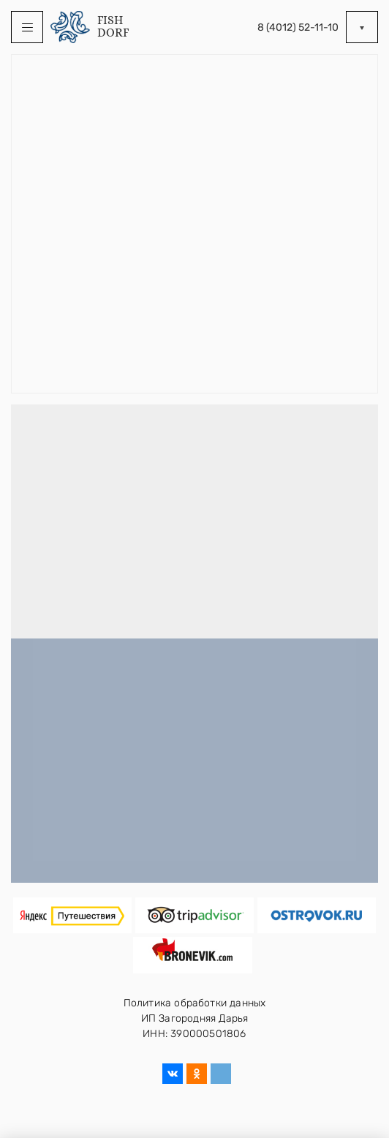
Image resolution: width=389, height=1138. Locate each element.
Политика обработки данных (195, 1003)
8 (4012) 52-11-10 (298, 27)
